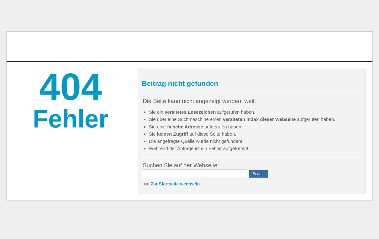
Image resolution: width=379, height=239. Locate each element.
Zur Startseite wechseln (175, 183)
